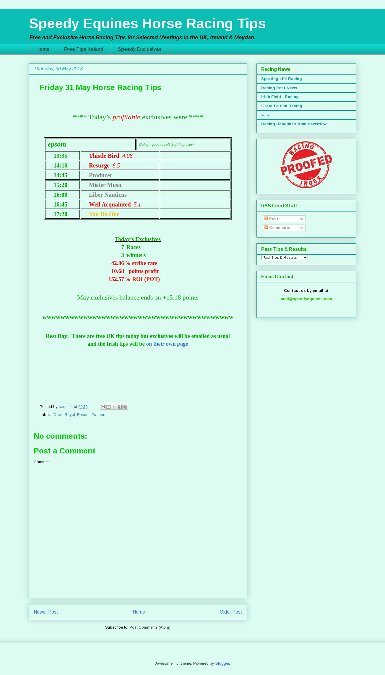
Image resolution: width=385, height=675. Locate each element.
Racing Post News (279, 88)
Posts (272, 219)
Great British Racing (281, 106)
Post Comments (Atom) (149, 627)
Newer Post (46, 611)
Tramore (99, 414)
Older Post (231, 611)
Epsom (83, 414)
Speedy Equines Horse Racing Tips (147, 23)
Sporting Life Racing (281, 79)
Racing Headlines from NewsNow (293, 124)
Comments (277, 227)
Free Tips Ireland (83, 49)
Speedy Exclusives (140, 49)
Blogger (222, 663)
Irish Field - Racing (280, 97)
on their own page (167, 344)
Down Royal (64, 414)
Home (43, 49)
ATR (265, 115)
